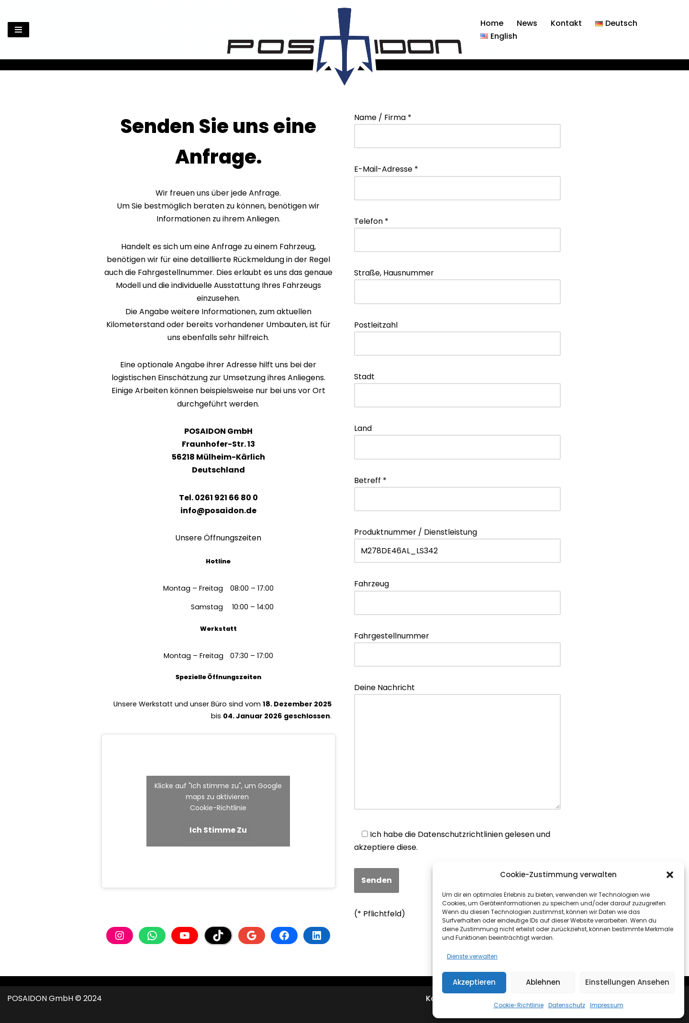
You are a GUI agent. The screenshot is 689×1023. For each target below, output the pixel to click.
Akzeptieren (474, 982)
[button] (670, 875)
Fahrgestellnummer (457, 645)
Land (457, 437)
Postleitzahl (457, 334)
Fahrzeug (457, 593)
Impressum (606, 1005)
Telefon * (457, 230)
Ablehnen (543, 982)
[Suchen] (673, 29)
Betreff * (457, 490)
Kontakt (566, 23)
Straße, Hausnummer (457, 282)
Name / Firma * (457, 127)
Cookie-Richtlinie (519, 1005)
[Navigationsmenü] (18, 30)
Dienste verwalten (472, 956)
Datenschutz (566, 1005)
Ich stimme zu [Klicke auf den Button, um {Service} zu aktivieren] (218, 830)
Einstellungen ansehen (627, 982)
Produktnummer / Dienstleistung (457, 541)
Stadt (457, 386)
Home (491, 23)
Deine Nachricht (457, 747)
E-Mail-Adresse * (457, 178)
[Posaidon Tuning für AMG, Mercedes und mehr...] (344, 29)
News (527, 23)
